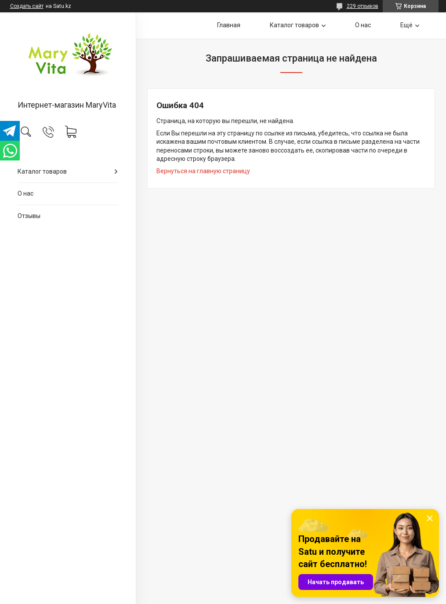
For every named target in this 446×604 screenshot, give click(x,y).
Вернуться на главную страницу (203, 171)
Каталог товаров (42, 171)
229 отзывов (362, 6)
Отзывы (29, 215)
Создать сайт (27, 6)
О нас (25, 193)
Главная (228, 25)
